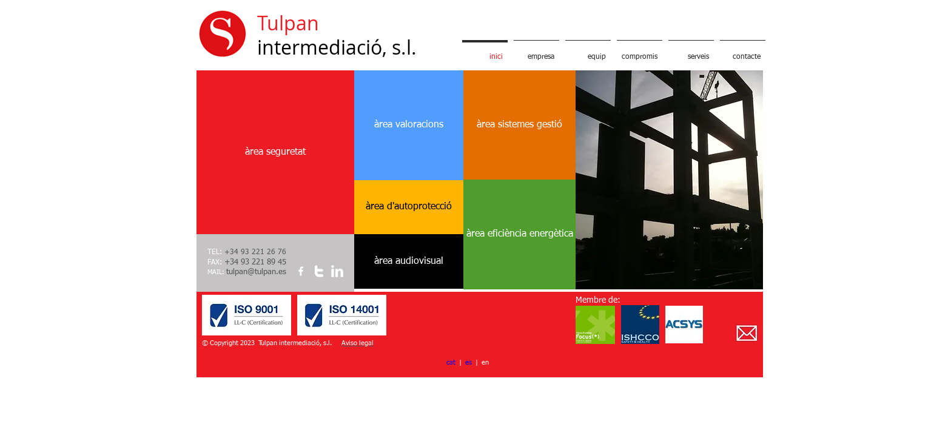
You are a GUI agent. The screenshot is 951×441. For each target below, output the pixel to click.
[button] (669, 179)
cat (450, 362)
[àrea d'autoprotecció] (408, 207)
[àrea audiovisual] (408, 261)
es (468, 362)
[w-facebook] (301, 271)
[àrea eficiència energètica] (519, 234)
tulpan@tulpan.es (256, 272)
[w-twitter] (319, 271)
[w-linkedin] (337, 271)
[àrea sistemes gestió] (519, 125)
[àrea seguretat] (275, 152)
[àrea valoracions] (408, 125)
